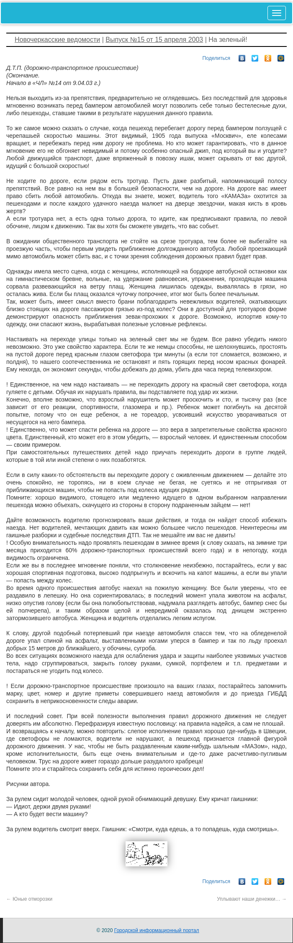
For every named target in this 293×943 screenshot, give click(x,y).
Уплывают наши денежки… (252, 899)
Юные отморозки (29, 899)
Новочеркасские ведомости (57, 39)
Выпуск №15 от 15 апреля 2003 (154, 39)
